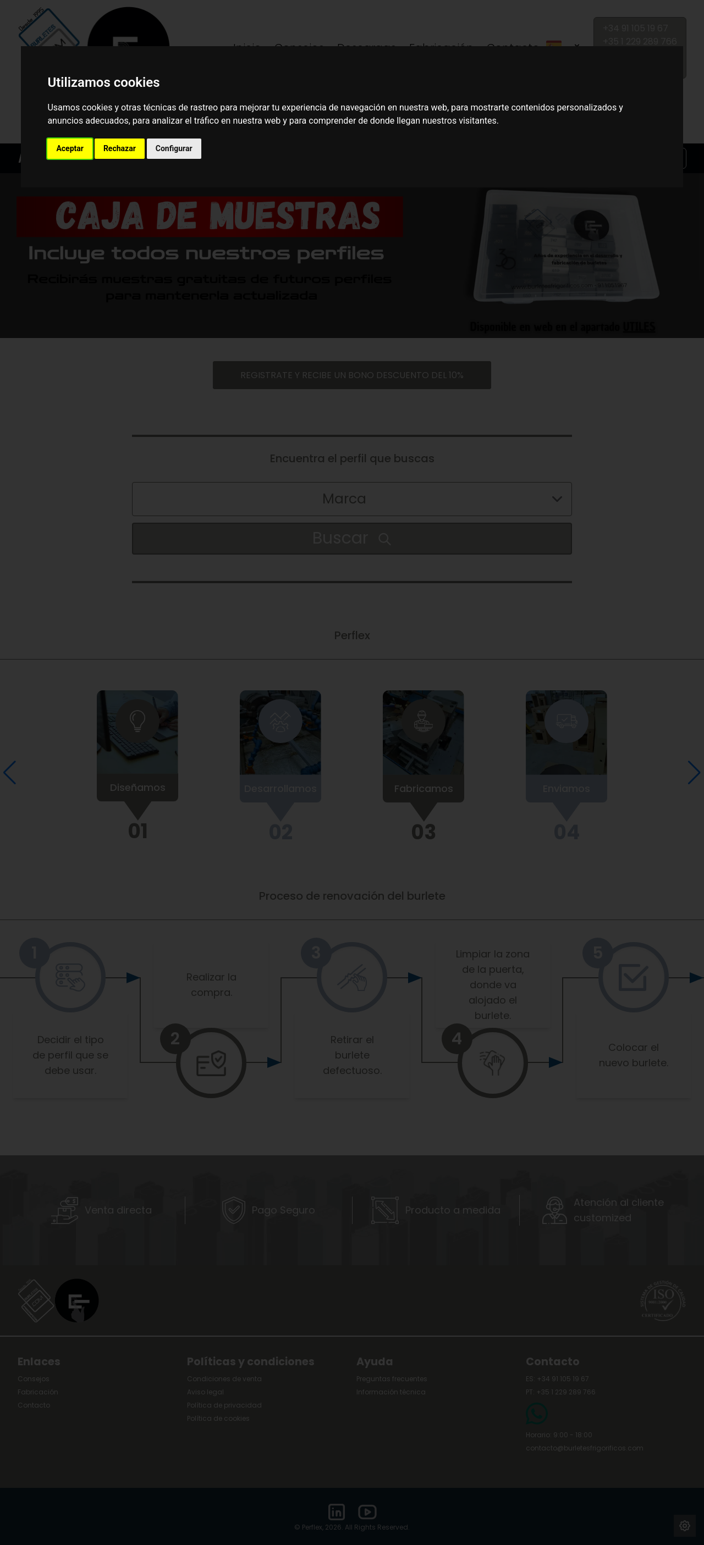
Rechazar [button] (119, 148)
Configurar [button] (174, 148)
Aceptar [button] (70, 148)
